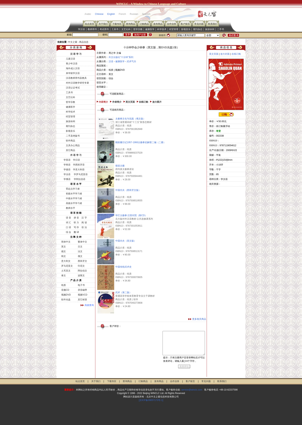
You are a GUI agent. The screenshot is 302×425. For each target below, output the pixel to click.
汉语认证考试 (73, 87)
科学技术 (161, 29)
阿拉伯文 (82, 270)
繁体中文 (82, 241)
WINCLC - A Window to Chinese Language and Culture (151, 3)
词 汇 (68, 222)
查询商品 (130, 24)
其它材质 (82, 299)
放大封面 (225, 54)
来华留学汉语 (73, 73)
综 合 (68, 232)
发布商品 (158, 24)
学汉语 (81, 29)
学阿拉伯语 (79, 179)
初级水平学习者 (74, 193)
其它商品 (70, 150)
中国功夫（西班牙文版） (128, 190)
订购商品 (144, 24)
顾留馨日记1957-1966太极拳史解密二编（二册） (140, 142)
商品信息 (83, 42)
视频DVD (66, 294)
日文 (80, 246)
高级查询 (89, 305)
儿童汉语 (70, 58)
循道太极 (120, 165)
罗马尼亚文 (67, 266)
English (111, 14)
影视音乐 (185, 29)
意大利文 (65, 261)
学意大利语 (79, 169)
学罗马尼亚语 (80, 174)
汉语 (111, 61)
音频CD (65, 290)
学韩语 (67, 164)
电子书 (81, 285)
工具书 (115, 29)
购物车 (162, 35)
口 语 (68, 227)
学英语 (67, 160)
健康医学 (149, 29)
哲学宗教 (138, 29)
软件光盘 (65, 299)
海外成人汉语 (73, 68)
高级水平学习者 (74, 203)
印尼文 (81, 266)
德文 (63, 251)
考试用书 (104, 29)
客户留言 (185, 24)
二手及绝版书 (73, 135)
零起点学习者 (73, 188)
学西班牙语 (79, 164)
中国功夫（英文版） (125, 240)
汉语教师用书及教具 (76, 78)
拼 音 (76, 217)
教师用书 (92, 29)
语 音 (68, 217)
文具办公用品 (73, 145)
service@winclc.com (191, 389)
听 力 (76, 222)
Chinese (99, 14)
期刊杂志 (197, 29)
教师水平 (70, 208)
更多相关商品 (199, 319)
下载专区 (117, 24)
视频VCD (82, 294)
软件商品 (70, 140)
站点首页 (89, 24)
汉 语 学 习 (75, 54)
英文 (63, 246)
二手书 (220, 29)
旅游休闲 (209, 29)
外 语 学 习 (75, 155)
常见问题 (199, 24)
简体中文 (65, 241)
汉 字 (84, 217)
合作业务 (171, 24)
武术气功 (131, 61)
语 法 (84, 227)
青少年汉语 (71, 63)
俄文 (80, 256)
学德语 (67, 169)
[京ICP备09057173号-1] (151, 400)
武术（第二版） (123, 292)
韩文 (63, 256)
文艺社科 (126, 29)
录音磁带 (82, 290)
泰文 (63, 275)
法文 (80, 251)
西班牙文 (82, 261)
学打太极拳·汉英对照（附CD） (131, 215)
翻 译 (76, 232)
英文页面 (130, 102)
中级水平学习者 (74, 198)
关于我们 (103, 24)
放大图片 (157, 102)
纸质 (63, 285)
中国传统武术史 (123, 266)
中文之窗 (72, 42)
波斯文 (81, 275)
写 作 (76, 227)
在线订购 (143, 102)
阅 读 (84, 222)
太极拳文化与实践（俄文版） (130, 118)
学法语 (67, 174)
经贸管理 (173, 29)
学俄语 (67, 179)
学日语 (76, 160)
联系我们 (212, 24)
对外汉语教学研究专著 (77, 82)
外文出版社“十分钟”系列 (121, 57)
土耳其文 (65, 270)
